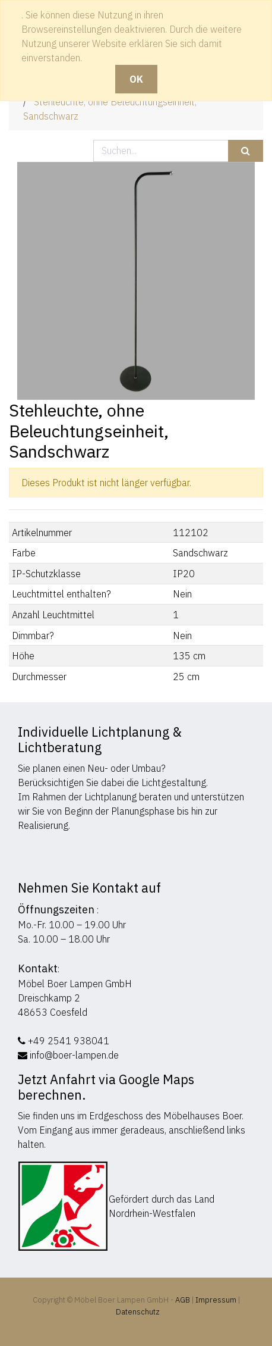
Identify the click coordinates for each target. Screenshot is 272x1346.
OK (136, 79)
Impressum (215, 1300)
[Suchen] (245, 151)
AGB (183, 1300)
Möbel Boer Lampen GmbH (75, 984)
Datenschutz (138, 1312)
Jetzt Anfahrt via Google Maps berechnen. (106, 1087)
